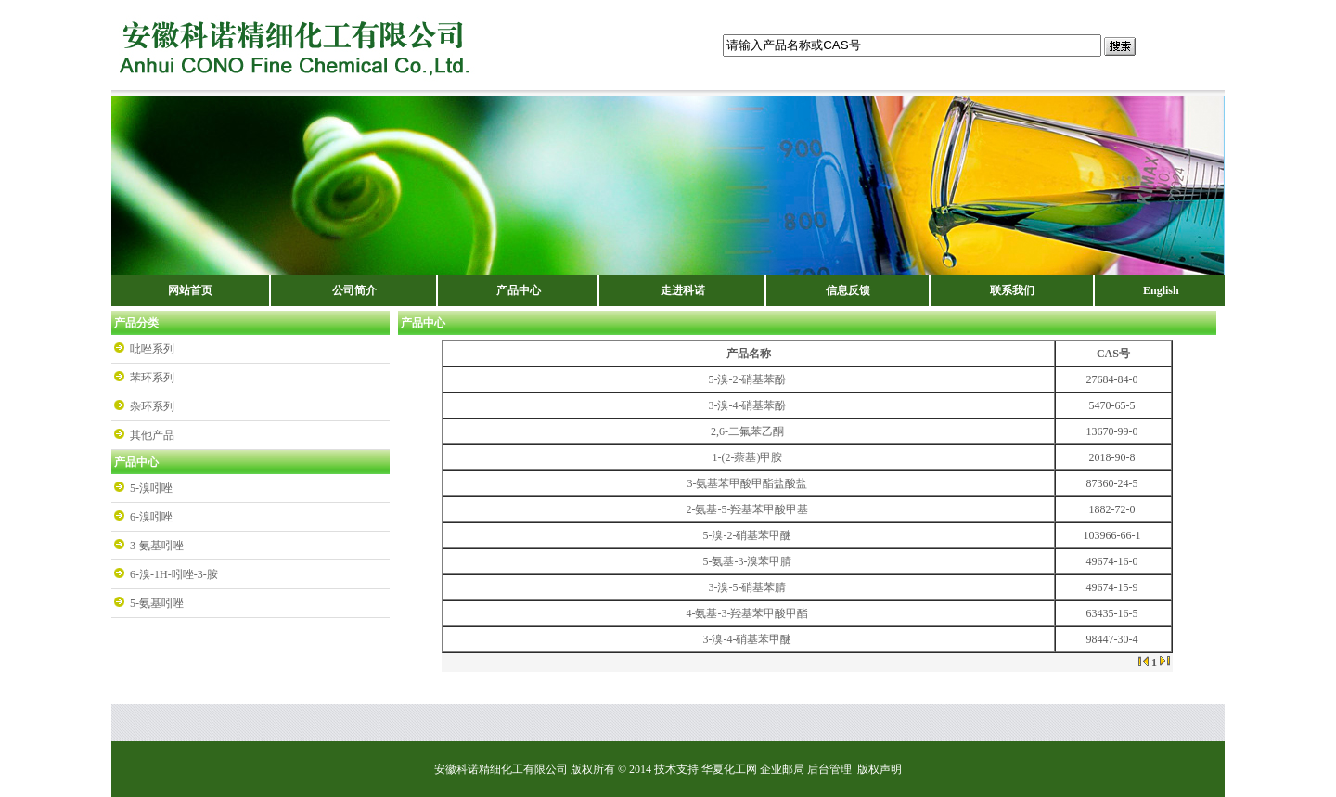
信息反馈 (848, 290)
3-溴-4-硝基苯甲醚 (746, 639)
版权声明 (879, 769)
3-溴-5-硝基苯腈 (747, 587)
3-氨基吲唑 (157, 545)
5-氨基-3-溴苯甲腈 (746, 561)
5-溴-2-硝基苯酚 (747, 379)
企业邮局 (782, 769)
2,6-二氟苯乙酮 (747, 431)
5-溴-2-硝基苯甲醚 (746, 535)
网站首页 (190, 290)
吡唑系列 (152, 348)
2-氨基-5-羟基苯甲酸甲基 (747, 509)
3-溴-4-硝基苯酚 (747, 405)
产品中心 (518, 290)
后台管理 (829, 769)
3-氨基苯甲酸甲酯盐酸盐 (747, 483)
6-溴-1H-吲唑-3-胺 (174, 574)
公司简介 (354, 290)
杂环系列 (152, 406)
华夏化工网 (729, 769)
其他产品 (152, 435)
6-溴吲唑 (151, 516)
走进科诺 (683, 290)
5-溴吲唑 (151, 488)
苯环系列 (152, 377)
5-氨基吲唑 (157, 603)
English (1161, 290)
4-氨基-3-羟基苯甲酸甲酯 (747, 613)
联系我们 (1012, 290)
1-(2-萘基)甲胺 (748, 457)
